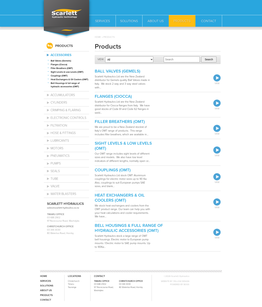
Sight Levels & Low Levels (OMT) (67, 72)
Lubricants (60, 141)
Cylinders (59, 102)
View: (101, 59)
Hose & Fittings (63, 133)
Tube (54, 179)
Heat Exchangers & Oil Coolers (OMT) (69, 79)
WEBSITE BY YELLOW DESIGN (175, 281)
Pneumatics (60, 156)
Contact (45, 300)
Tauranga (72, 287)
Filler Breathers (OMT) (62, 68)
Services (45, 281)
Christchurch (73, 281)
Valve (55, 186)
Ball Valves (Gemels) (61, 60)
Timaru (71, 284)
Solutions (46, 285)
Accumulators (63, 95)
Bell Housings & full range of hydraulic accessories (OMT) (65, 85)
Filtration (59, 125)
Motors (57, 148)
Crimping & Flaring (66, 110)
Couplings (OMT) (59, 75)
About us (46, 290)
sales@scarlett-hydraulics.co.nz (63, 207)
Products (109, 37)
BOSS (186, 284)
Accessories (61, 55)
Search (209, 59)
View (217, 79)
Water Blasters (63, 194)
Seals (55, 171)
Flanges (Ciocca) (59, 64)
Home (98, 37)
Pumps (56, 163)
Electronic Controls (68, 118)
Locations (74, 276)
